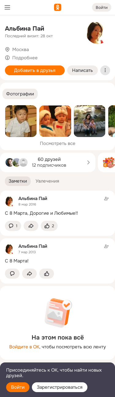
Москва (20, 49)
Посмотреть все (57, 143)
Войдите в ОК (24, 347)
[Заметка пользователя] (57, 205)
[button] (20, 94)
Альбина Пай (24, 28)
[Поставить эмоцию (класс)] (49, 226)
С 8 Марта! (17, 261)
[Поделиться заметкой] (31, 226)
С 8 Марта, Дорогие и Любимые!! (41, 213)
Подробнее (25, 57)
